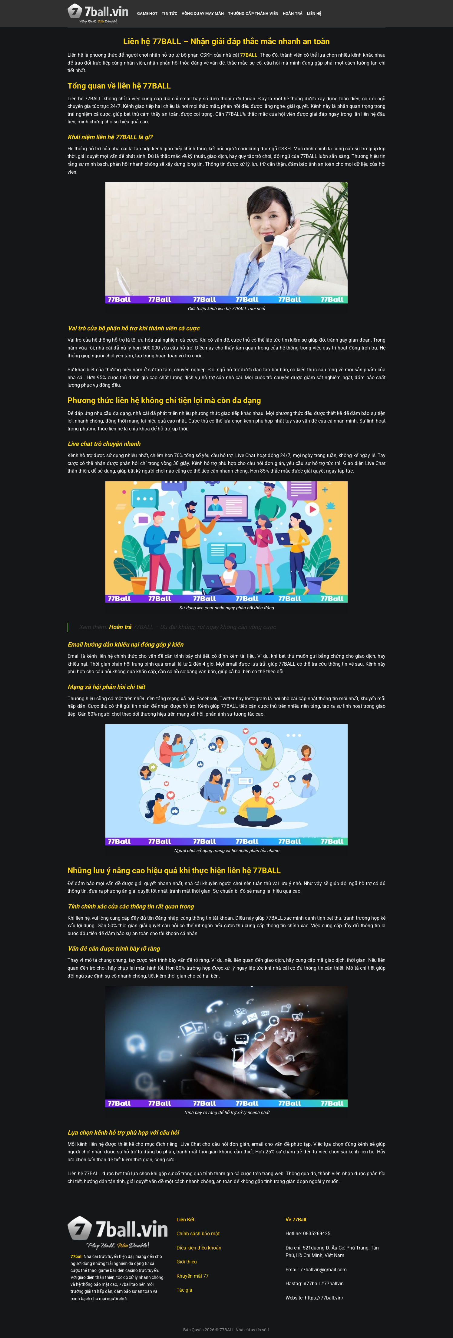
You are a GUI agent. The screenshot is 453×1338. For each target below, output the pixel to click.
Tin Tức (169, 13)
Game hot (147, 13)
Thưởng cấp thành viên (253, 13)
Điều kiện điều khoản (199, 1248)
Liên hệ (314, 13)
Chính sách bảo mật (198, 1233)
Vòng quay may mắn (203, 13)
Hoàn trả (293, 13)
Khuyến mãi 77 (193, 1276)
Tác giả (184, 1290)
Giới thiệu (187, 1262)
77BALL (248, 55)
